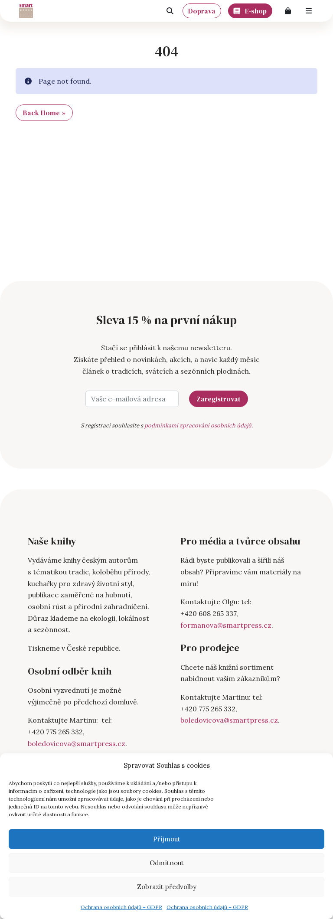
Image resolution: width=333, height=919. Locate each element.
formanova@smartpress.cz (225, 625)
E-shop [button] (250, 9)
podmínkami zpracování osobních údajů (197, 425)
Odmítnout (167, 863)
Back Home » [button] (44, 112)
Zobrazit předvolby (166, 887)
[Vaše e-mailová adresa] (132, 399)
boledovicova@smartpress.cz (76, 743)
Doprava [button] (201, 11)
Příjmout (166, 839)
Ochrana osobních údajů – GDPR (121, 907)
